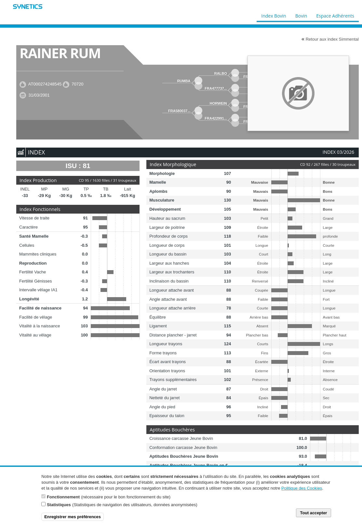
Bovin (301, 14)
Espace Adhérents (335, 14)
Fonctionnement (63, 496)
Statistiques (59, 504)
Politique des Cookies (301, 488)
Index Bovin (273, 14)
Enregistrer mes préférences (72, 516)
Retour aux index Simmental (330, 39)
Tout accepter (313, 512)
